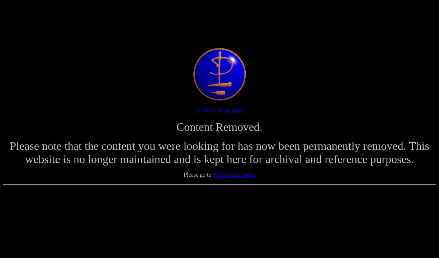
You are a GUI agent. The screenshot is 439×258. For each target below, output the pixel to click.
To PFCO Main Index (220, 111)
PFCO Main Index (234, 175)
